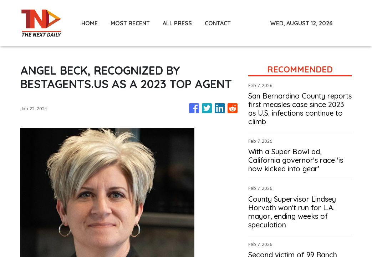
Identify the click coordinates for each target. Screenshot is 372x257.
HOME (89, 23)
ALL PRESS (177, 23)
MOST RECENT (130, 23)
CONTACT (218, 23)
